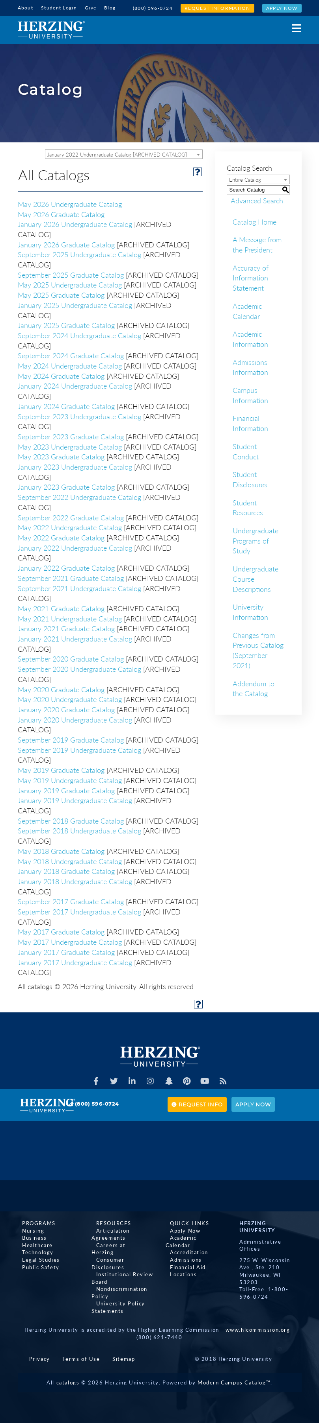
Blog (110, 8)
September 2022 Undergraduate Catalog (79, 496)
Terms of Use (81, 1350)
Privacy (39, 1350)
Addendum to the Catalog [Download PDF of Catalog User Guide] (253, 687)
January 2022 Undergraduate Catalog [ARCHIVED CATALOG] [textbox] (117, 153)
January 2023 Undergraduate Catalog (75, 465)
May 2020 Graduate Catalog (61, 688)
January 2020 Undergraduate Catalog (75, 718)
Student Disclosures (250, 478)
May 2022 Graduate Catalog (61, 536)
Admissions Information (250, 366)
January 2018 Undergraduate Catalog (75, 880)
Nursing (29, 1229)
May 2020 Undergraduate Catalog (70, 698)
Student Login (59, 8)
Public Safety (36, 1266)
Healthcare (33, 1244)
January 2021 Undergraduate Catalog (75, 637)
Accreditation (185, 1244)
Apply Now (282, 8)
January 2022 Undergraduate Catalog (75, 546)
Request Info (197, 1103)
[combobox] (124, 153)
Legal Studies (37, 1258)
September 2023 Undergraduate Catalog (79, 415)
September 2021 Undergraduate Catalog (79, 587)
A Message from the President (257, 243)
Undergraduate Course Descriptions (255, 577)
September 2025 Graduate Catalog (71, 273)
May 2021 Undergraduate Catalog (70, 617)
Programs (34, 1222)
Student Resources (248, 506)
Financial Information (250, 422)
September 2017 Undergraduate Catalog (79, 910)
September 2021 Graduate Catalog (71, 577)
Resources (109, 1222)
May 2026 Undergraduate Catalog (70, 203)
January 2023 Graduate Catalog (66, 486)
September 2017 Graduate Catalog (71, 900)
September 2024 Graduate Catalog (71, 354)
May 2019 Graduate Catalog (61, 769)
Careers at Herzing (118, 1244)
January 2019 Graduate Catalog (66, 789)
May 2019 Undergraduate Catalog (70, 779)
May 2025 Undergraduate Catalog (70, 284)
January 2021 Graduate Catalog (66, 627)
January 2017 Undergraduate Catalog (75, 961)
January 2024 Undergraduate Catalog (75, 385)
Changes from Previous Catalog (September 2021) (258, 649)
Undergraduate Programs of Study (255, 539)
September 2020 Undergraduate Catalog (79, 668)
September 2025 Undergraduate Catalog (79, 253)
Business (30, 1236)
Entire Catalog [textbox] (245, 178)
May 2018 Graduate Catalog (61, 850)
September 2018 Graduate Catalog (71, 819)
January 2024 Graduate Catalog (66, 405)
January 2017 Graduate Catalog (66, 951)
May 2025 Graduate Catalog (61, 293)
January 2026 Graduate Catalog (66, 243)
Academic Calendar (247, 309)
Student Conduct (246, 450)
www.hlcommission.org (258, 1321)
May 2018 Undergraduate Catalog (70, 860)
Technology (33, 1251)
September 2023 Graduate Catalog (71, 435)
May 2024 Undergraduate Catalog (70, 364)
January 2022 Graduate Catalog (66, 566)
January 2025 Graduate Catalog (66, 324)
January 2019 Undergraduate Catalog (75, 799)
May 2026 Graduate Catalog (61, 213)
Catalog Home (254, 220)
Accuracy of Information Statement (251, 276)
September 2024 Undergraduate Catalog (79, 334)
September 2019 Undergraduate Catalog (79, 749)
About (26, 8)
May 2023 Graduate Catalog (61, 456)
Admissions (182, 1251)
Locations (179, 1266)
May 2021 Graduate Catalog (61, 607)
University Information (250, 610)
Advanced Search (253, 199)
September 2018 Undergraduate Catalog (79, 830)
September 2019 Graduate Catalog (71, 738)
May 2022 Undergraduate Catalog (70, 526)
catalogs (68, 1374)
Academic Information (250, 337)
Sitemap (123, 1350)
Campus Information (250, 394)
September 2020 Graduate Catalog (71, 658)
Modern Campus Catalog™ (234, 1374)
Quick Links (185, 1222)
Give (90, 8)
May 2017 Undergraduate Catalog (70, 940)
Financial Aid (183, 1258)
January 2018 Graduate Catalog (66, 870)
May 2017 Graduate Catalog (61, 931)
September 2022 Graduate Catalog (71, 516)
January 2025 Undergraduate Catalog (75, 304)
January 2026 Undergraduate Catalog (75, 223)
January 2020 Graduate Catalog (66, 708)
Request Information (217, 8)
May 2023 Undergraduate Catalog (70, 445)
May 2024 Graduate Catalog (61, 374)
